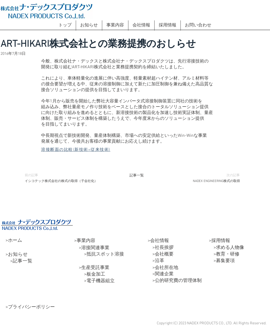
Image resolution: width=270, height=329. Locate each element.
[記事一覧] (136, 175)
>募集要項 (222, 261)
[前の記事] (34, 175)
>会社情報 (158, 241)
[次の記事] (230, 175)
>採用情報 (219, 241)
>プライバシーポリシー (30, 307)
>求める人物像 (226, 248)
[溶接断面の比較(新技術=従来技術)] (83, 149)
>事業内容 (84, 241)
